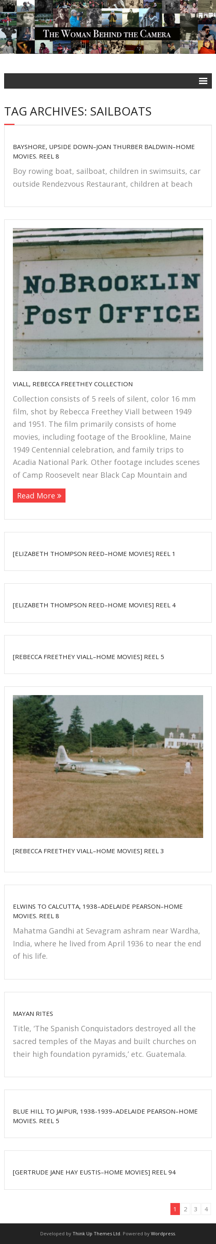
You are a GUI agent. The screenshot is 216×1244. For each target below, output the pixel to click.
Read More (36, 495)
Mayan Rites (33, 1013)
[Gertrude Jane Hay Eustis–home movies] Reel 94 (94, 1172)
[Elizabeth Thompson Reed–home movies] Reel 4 (94, 605)
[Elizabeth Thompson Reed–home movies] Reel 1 (94, 553)
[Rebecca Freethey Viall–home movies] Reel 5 (88, 656)
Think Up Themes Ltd (96, 1233)
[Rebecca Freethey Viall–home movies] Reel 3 (88, 851)
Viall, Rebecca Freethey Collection (73, 384)
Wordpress (163, 1233)
